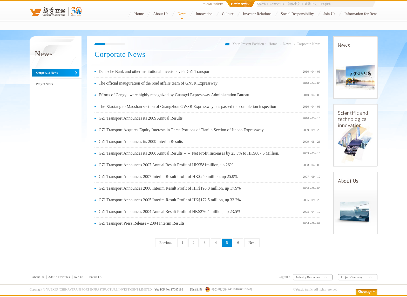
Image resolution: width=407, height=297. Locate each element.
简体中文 (294, 4)
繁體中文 (310, 4)
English (326, 4)
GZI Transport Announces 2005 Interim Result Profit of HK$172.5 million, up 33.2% (170, 200)
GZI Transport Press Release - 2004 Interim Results (142, 223)
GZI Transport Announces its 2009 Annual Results (141, 118)
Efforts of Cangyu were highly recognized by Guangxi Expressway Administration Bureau (174, 95)
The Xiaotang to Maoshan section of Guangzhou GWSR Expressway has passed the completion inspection (187, 106)
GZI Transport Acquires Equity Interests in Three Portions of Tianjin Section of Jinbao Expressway (181, 130)
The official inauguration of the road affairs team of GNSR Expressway (158, 83)
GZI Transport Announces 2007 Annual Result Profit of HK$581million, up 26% (166, 165)
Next (251, 243)
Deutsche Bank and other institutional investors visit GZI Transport (155, 71)
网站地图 (195, 289)
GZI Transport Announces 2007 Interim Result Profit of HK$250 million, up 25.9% (168, 176)
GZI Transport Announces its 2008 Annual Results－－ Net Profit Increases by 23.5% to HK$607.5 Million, (189, 153)
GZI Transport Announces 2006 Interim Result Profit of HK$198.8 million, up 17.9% (170, 188)
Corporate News (308, 44)
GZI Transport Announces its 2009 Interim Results (141, 141)
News (287, 44)
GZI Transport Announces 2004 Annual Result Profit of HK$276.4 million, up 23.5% (170, 211)
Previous (165, 243)
